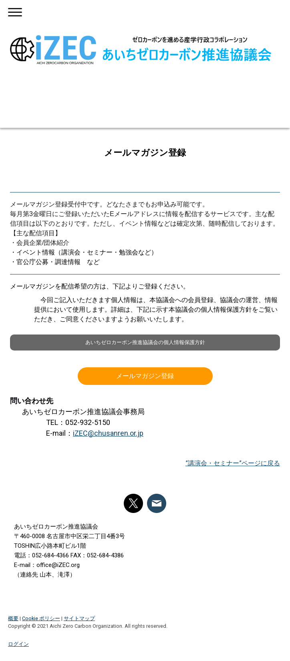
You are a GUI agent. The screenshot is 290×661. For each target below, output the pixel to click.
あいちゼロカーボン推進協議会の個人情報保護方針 (145, 342)
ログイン (18, 644)
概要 (13, 618)
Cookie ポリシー (41, 618)
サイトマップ (79, 618)
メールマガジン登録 (145, 376)
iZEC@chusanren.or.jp (108, 433)
